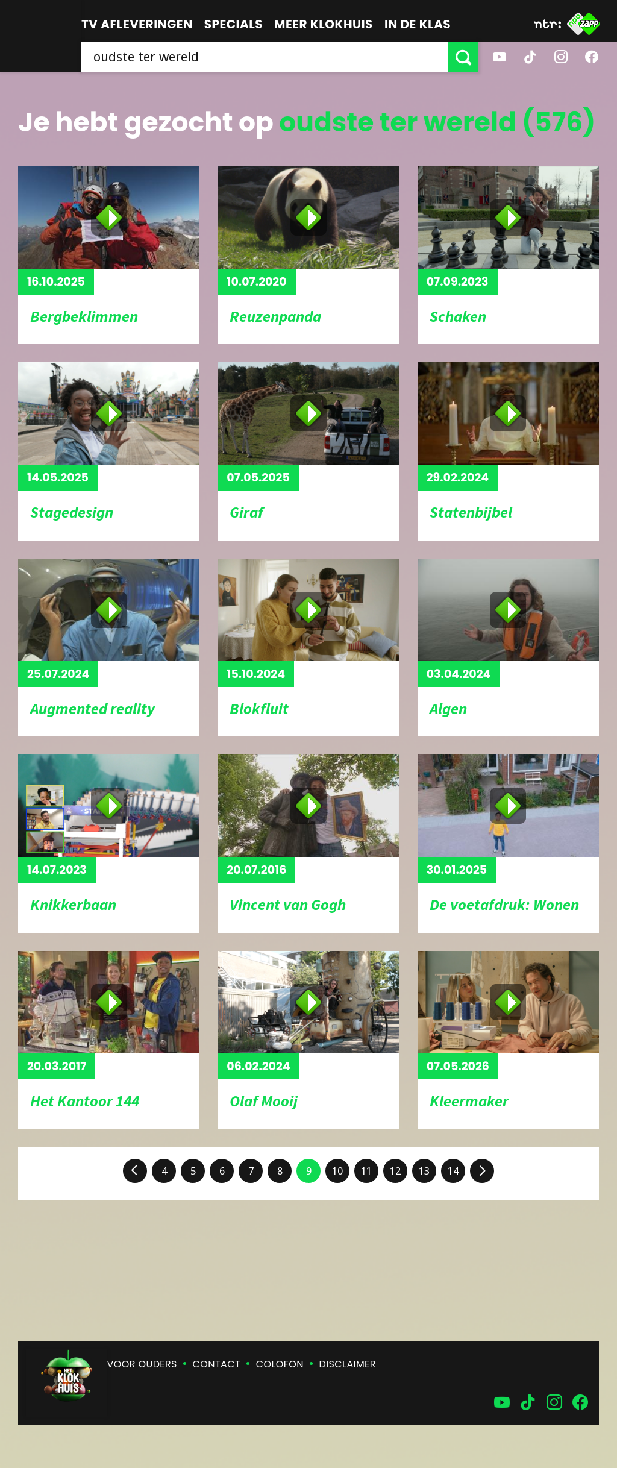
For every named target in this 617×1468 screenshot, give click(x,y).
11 (366, 1171)
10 (337, 1171)
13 (424, 1171)
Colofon (280, 1364)
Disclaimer (347, 1364)
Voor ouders (142, 1364)
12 (395, 1171)
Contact (216, 1364)
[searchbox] (264, 57)
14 (453, 1171)
